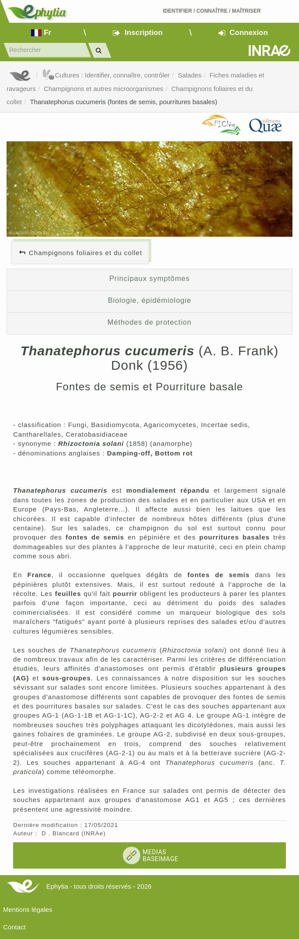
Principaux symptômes (149, 278)
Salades (190, 75)
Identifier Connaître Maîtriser (212, 11)
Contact (14, 927)
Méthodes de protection (149, 322)
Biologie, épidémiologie (149, 300)
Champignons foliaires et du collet (85, 252)
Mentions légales (27, 909)
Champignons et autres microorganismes (103, 88)
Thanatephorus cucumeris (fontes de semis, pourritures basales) (123, 101)
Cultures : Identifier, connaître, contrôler (106, 75)
